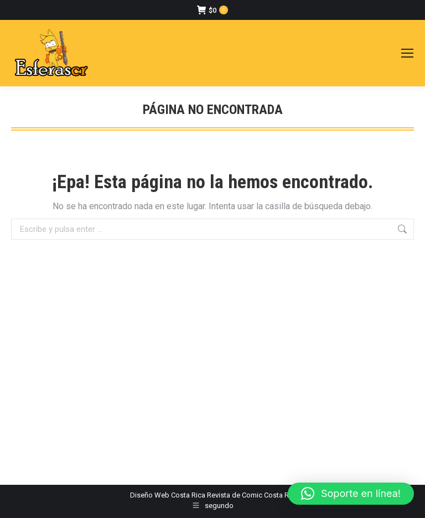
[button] (351, 494)
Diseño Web (149, 495)
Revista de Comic (234, 495)
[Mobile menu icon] (407, 53)
